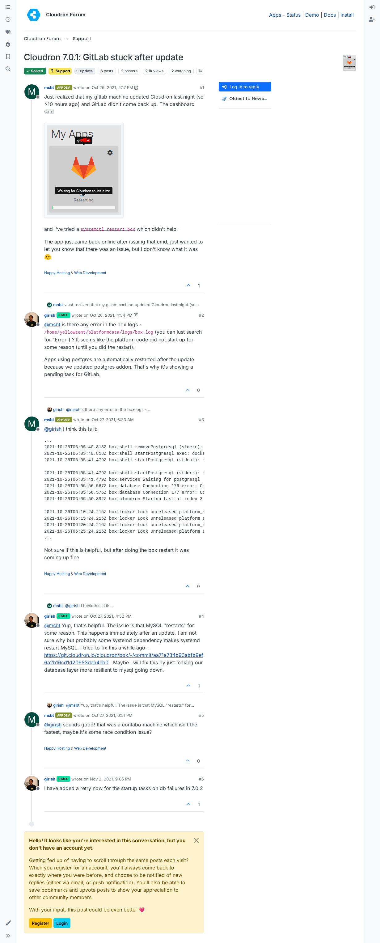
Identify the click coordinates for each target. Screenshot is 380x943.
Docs (330, 15)
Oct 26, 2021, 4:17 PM (112, 87)
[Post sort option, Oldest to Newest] (245, 99)
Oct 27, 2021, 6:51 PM (112, 715)
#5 (201, 715)
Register (40, 923)
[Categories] (8, 7)
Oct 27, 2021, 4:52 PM (111, 616)
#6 (201, 778)
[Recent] (8, 20)
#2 (201, 315)
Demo (312, 15)
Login (62, 923)
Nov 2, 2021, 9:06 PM (110, 778)
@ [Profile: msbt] (52, 324)
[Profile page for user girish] (31, 319)
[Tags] (8, 32)
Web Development (90, 272)
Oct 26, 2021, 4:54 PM (111, 315)
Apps (275, 15)
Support (60, 71)
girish (49, 315)
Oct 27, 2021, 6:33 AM (113, 419)
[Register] (372, 20)
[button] (8, 923)
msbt (49, 87)
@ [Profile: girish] (52, 429)
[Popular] (8, 44)
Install (347, 15)
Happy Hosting (57, 272)
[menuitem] (372, 7)
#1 (202, 87)
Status (293, 15)
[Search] (8, 69)
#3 (201, 419)
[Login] (372, 7)
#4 (201, 616)
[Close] (196, 840)
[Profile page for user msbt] (31, 91)
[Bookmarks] (8, 57)
